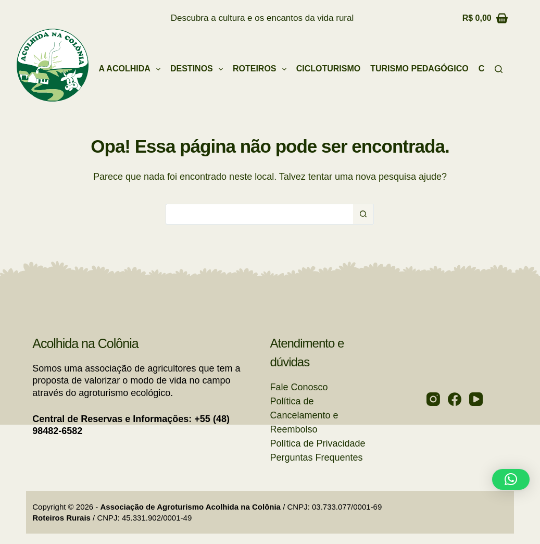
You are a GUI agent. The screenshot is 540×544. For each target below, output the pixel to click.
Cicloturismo (328, 68)
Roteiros (262, 69)
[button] (511, 479)
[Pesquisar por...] (259, 214)
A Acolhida (132, 69)
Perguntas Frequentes (316, 457)
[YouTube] (476, 399)
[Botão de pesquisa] (363, 214)
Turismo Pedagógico (419, 68)
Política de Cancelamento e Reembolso (304, 415)
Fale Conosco (299, 387)
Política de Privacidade (317, 443)
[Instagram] (433, 399)
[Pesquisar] (499, 69)
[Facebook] (454, 399)
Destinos (198, 69)
